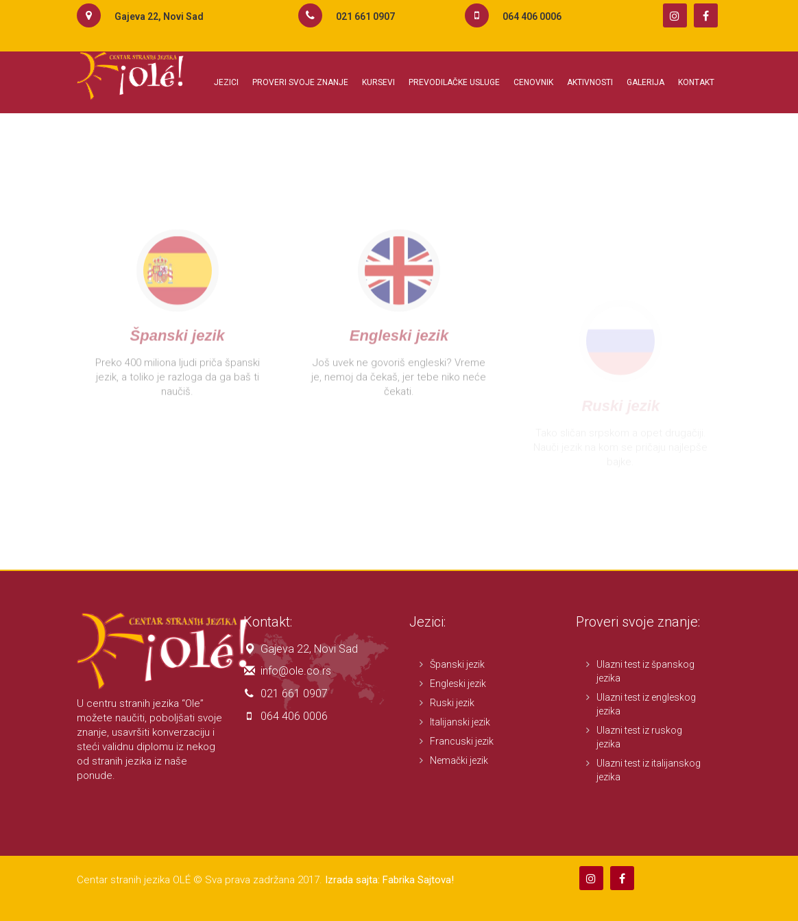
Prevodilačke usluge (454, 82)
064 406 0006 (294, 716)
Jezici (226, 82)
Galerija (645, 82)
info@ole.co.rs (296, 670)
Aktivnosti (590, 82)
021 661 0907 (294, 693)
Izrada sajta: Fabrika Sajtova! (389, 880)
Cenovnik (533, 82)
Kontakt (696, 82)
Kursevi (378, 82)
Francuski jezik (462, 741)
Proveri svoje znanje (300, 82)
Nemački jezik (459, 760)
